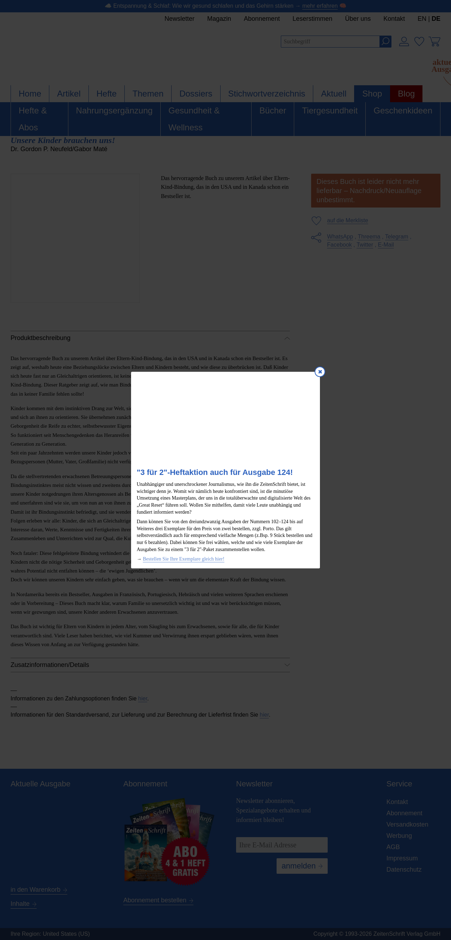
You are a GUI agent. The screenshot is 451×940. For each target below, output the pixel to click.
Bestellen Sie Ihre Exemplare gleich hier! (183, 559)
